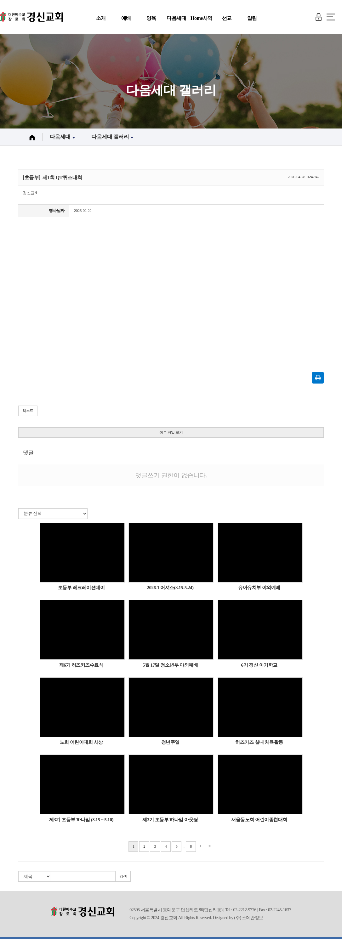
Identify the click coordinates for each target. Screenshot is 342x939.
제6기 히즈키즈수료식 (81, 666)
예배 (126, 18)
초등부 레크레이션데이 (81, 589)
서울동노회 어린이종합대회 (259, 821)
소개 (101, 18)
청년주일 (170, 744)
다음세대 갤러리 (113, 139)
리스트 (27, 413)
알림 (252, 18)
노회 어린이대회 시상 (81, 744)
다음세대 (176, 18)
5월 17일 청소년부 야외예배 (170, 666)
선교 (227, 18)
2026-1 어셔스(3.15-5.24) (170, 589)
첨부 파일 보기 (171, 434)
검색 (123, 878)
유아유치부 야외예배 (259, 589)
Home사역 (202, 18)
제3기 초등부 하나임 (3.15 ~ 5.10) (81, 821)
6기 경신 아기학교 (259, 666)
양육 (151, 18)
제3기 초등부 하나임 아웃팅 (170, 821)
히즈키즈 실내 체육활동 (259, 744)
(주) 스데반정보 (248, 920)
